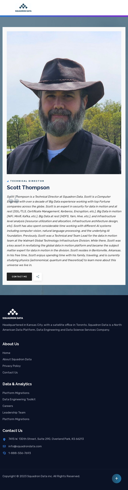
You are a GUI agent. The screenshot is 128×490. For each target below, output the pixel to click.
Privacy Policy (12, 366)
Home (6, 353)
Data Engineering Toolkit (19, 399)
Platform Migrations (16, 393)
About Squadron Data (17, 359)
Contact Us (10, 372)
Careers (8, 406)
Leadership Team (14, 412)
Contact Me (19, 276)
